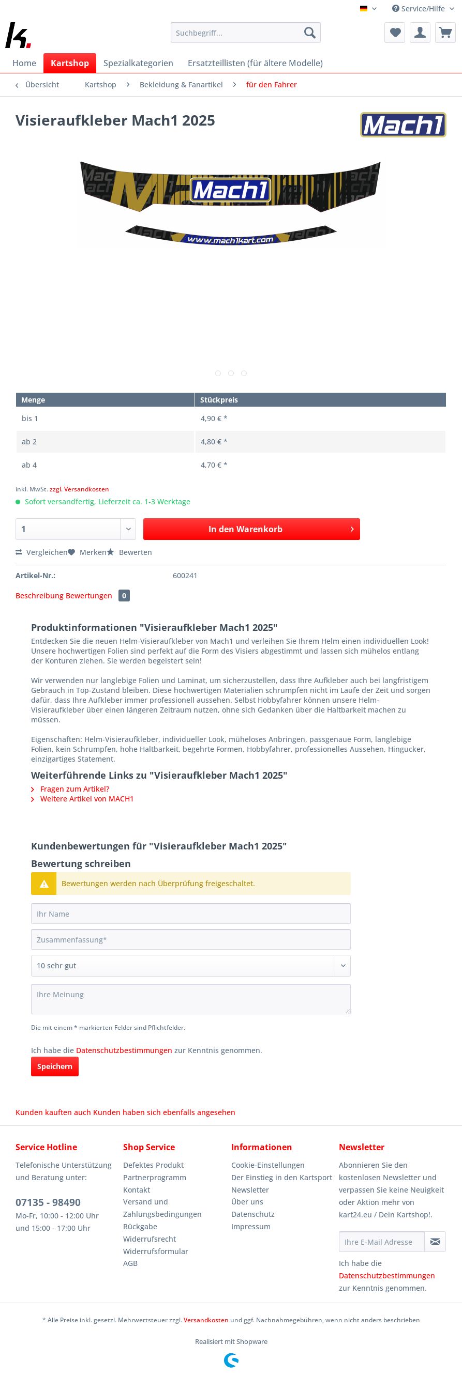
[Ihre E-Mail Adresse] (382, 1241)
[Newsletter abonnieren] (435, 1241)
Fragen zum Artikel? (70, 789)
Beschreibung (40, 595)
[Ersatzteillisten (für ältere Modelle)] (255, 63)
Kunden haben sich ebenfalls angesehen (164, 1112)
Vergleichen (42, 552)
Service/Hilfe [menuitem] (419, 8)
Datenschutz (253, 1214)
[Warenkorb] (445, 32)
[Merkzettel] (394, 32)
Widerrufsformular (155, 1251)
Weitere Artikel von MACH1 (82, 798)
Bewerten (129, 552)
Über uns (247, 1202)
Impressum (251, 1226)
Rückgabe (140, 1226)
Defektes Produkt (153, 1165)
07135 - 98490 (48, 1202)
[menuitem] (246, 37)
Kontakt (136, 1190)
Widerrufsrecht (149, 1239)
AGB (130, 1263)
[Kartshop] (69, 63)
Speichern (54, 1066)
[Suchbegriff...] (246, 32)
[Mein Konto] (420, 32)
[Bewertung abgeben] (191, 966)
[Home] (24, 63)
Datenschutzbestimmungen (124, 1050)
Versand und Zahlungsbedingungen (162, 1208)
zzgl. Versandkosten (79, 489)
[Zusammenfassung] (191, 939)
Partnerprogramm (154, 1177)
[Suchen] (310, 32)
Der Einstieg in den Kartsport (281, 1177)
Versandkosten (206, 1320)
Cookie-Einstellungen (268, 1165)
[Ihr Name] (191, 913)
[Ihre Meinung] (191, 999)
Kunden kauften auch (53, 1112)
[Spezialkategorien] (138, 63)
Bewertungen (98, 595)
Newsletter (250, 1190)
